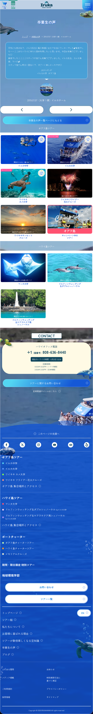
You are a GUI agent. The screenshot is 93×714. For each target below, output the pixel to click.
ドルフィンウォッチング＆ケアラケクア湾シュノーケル (35, 517)
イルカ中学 (11, 463)
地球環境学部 (11, 575)
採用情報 (6, 697)
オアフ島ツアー (12, 457)
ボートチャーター (13, 537)
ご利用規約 (7, 688)
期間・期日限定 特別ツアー (18, 565)
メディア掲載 (8, 677)
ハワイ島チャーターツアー (19, 548)
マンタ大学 (11, 504)
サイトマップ (52, 697)
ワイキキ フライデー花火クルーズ (23, 480)
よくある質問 (8, 669)
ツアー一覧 (4, 4)
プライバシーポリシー (56, 688)
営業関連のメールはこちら (45, 391)
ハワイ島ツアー (12, 498)
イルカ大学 (11, 468)
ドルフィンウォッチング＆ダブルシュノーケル (36, 509)
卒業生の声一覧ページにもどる (45, 120)
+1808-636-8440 (46, 352)
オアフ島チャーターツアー (19, 542)
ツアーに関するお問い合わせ (45, 383)
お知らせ (51, 669)
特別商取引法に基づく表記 (53, 679)
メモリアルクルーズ (16, 554)
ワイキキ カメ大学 (15, 474)
